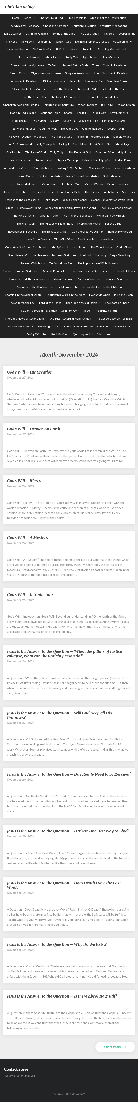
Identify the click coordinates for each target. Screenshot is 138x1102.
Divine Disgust (26, 176)
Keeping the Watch (89, 223)
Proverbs (108, 33)
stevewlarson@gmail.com (20, 1075)
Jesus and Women (30, 57)
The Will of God (64, 239)
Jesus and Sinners (17, 49)
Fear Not (88, 49)
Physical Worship (67, 160)
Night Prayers (90, 57)
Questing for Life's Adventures (92, 334)
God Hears (99, 112)
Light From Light (68, 287)
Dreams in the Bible (15, 192)
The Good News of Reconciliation (25, 318)
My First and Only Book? (111, 215)
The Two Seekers (101, 247)
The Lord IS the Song (93, 255)
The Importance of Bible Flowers (97, 263)
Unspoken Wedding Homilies (21, 104)
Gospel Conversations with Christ (112, 199)
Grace (9, 207)
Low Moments (119, 112)
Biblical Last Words (67, 49)
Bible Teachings (76, 17)
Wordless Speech (118, 81)
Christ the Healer (61, 89)
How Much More (71, 184)
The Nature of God (51, 17)
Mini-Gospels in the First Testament (86, 326)
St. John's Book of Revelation (39, 310)
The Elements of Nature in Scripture (53, 255)
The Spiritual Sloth (105, 310)
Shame (68, 112)
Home (16, 17)
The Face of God (35, 152)
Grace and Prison (99, 168)
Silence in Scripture (117, 279)
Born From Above (124, 168)
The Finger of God (79, 152)
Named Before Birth (75, 65)
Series (27, 17)
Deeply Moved (122, 136)
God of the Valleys (118, 144)
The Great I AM (86, 89)
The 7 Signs (39, 120)
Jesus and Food (88, 120)
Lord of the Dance (50, 302)
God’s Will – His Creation (30, 372)
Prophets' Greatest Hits (103, 97)
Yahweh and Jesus (24, 128)
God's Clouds (124, 247)
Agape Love (49, 184)
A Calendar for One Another (29, 89)
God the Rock (48, 128)
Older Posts (115, 1047)
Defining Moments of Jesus (92, 41)
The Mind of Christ (24, 215)
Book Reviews (60, 334)
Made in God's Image (23, 112)
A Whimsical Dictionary (25, 25)
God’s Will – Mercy (24, 480)
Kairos (23, 168)
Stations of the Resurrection (108, 17)
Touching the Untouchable (92, 136)
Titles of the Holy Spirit (96, 160)
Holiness (11, 41)
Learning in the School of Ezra (23, 294)
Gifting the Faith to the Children (102, 287)
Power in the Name (114, 120)
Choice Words (122, 326)
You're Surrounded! (21, 144)
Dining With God (37, 334)
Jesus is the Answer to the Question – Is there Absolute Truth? (62, 996)
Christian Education (84, 25)
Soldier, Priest (122, 160)
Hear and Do (20, 120)
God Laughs (13, 152)
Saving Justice (68, 144)
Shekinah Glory (26, 223)
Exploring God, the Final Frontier (29, 279)
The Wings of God (48, 326)
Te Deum (53, 65)
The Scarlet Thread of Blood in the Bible (55, 192)
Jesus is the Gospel (75, 199)
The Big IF (83, 112)
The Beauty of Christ (54, 231)
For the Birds (113, 223)
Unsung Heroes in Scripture (20, 271)
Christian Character (55, 25)
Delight (54, 120)
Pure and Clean (123, 294)
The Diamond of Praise (24, 184)
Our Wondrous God (61, 263)
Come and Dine (104, 152)
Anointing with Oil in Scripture (35, 287)
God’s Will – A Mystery (27, 537)
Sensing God (63, 41)
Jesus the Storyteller (33, 97)
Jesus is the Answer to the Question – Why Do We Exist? (56, 944)
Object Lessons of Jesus (46, 73)
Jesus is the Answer (37, 239)
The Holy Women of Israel (116, 207)
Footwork (9, 168)
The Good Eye (69, 128)
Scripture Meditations (113, 25)
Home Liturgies (12, 33)
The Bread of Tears (123, 271)
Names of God (44, 160)
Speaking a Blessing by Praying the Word (70, 207)
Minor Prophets (87, 104)
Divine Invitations (54, 81)
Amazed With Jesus (32, 263)
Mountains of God (91, 144)
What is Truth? (49, 215)
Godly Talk (71, 57)
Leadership (44, 41)
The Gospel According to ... (67, 97)
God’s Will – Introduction (30, 594)
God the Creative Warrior (87, 231)
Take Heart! (51, 199)
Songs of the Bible (64, 33)
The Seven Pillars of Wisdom (95, 239)
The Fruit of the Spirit (113, 89)
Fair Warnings (111, 57)
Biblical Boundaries (50, 176)
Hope (86, 310)
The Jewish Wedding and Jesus (26, 136)
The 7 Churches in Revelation (112, 73)
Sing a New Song (120, 255)
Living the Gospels (37, 33)
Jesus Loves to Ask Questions (88, 271)
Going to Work (70, 310)
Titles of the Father (19, 160)
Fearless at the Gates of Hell (22, 199)
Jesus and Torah (50, 112)
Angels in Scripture (89, 279)
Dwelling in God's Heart (70, 168)
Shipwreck (128, 192)
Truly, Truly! (57, 152)
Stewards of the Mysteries (27, 65)
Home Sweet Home (29, 207)
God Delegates (112, 176)
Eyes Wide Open (99, 294)
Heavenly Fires (94, 81)
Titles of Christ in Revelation (109, 65)
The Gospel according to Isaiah (114, 318)
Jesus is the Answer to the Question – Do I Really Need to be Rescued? (69, 774)
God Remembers (92, 128)
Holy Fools (27, 41)
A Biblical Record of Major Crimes (70, 318)
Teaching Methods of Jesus (115, 49)
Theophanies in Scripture (21, 231)
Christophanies (42, 49)
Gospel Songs (126, 33)
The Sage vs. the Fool (22, 302)
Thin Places (91, 192)
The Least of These (117, 302)
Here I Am (75, 81)
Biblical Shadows (63, 279)
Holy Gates (125, 152)
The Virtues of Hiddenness (56, 223)
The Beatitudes (89, 33)
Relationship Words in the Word (65, 294)
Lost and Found (76, 247)
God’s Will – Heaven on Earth (33, 428)
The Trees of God (61, 136)
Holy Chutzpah (46, 144)
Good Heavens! (17, 255)
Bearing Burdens (117, 184)
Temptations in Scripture (58, 104)
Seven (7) (69, 120)
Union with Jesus (41, 168)
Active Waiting (94, 184)
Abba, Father (53, 57)
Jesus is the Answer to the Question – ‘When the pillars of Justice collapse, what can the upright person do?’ (64, 653)
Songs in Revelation (77, 73)
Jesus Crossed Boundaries (82, 176)
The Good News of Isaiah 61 (83, 302)
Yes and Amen (126, 104)
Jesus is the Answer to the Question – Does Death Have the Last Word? (64, 885)
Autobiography (122, 41)
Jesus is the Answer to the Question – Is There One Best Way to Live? (67, 831)
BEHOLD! (107, 104)
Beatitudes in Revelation (24, 81)
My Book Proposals (53, 271)
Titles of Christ (17, 73)
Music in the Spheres (21, 326)
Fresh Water (110, 192)
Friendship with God (119, 231)
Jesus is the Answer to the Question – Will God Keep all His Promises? (59, 715)
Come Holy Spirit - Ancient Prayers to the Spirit (34, 247)
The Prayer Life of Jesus (77, 215)
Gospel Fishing (116, 128)
